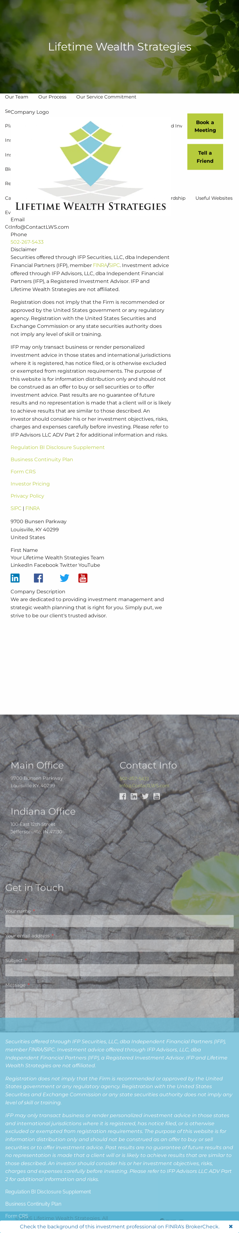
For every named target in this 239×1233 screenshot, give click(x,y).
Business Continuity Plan (42, 472)
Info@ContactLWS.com (144, 911)
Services (14, 111)
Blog (10, 169)
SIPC (114, 278)
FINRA (100, 278)
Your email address (51, 1093)
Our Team (16, 97)
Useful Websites (213, 198)
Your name (42, 1069)
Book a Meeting (205, 128)
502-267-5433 (27, 254)
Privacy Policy (27, 508)
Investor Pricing (30, 496)
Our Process (52, 97)
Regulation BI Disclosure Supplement (58, 460)
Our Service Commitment (106, 97)
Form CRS (23, 484)
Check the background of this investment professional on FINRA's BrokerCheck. (119, 1227)
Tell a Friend (205, 158)
